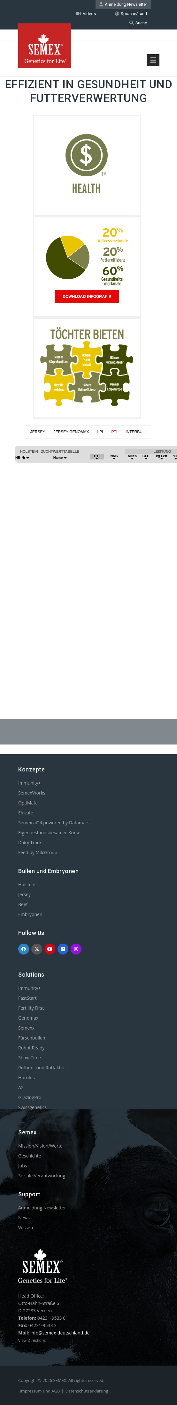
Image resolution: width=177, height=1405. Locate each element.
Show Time (29, 1058)
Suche (138, 23)
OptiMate (28, 803)
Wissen (25, 1227)
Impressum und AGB (40, 1391)
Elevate (25, 813)
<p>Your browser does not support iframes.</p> (88, 563)
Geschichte (29, 1156)
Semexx (26, 1028)
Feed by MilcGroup (37, 852)
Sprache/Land (131, 13)
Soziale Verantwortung (41, 1176)
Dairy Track (30, 842)
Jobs (22, 1166)
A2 (21, 1087)
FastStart (27, 998)
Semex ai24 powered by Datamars (53, 823)
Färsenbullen (31, 1038)
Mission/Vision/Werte (40, 1146)
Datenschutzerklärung (86, 1391)
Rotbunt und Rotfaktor (41, 1067)
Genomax (28, 1018)
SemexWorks (31, 793)
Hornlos (26, 1077)
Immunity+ (29, 783)
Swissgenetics (32, 1107)
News (24, 1218)
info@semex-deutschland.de (60, 1333)
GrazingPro (30, 1097)
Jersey (24, 894)
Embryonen (30, 914)
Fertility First (31, 1008)
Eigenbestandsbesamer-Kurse (49, 832)
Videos (86, 13)
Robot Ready (31, 1048)
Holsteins (28, 884)
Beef (22, 904)
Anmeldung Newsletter (123, 4)
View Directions (32, 1340)
